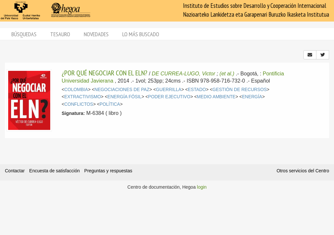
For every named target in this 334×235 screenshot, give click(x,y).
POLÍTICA (109, 104)
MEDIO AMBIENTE (216, 96)
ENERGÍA (252, 96)
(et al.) (227, 73)
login (202, 187)
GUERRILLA (168, 89)
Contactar (15, 170)
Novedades (96, 34)
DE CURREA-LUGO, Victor (183, 73)
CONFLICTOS (78, 104)
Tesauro (60, 34)
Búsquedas (24, 34)
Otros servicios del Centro (303, 170)
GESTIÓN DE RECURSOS (239, 89)
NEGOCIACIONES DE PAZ (122, 89)
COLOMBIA (76, 89)
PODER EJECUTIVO (169, 96)
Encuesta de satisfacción (54, 170)
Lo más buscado (140, 34)
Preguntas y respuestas (108, 170)
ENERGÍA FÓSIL (124, 96)
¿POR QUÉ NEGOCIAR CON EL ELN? (104, 72)
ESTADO (197, 89)
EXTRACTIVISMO (82, 96)
